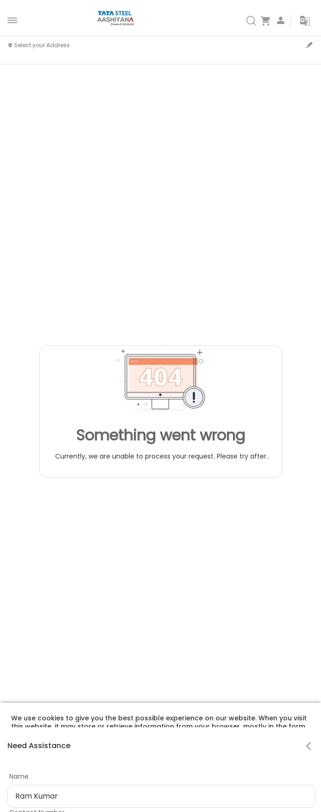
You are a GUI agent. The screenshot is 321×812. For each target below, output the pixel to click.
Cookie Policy (165, 768)
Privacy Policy (111, 768)
